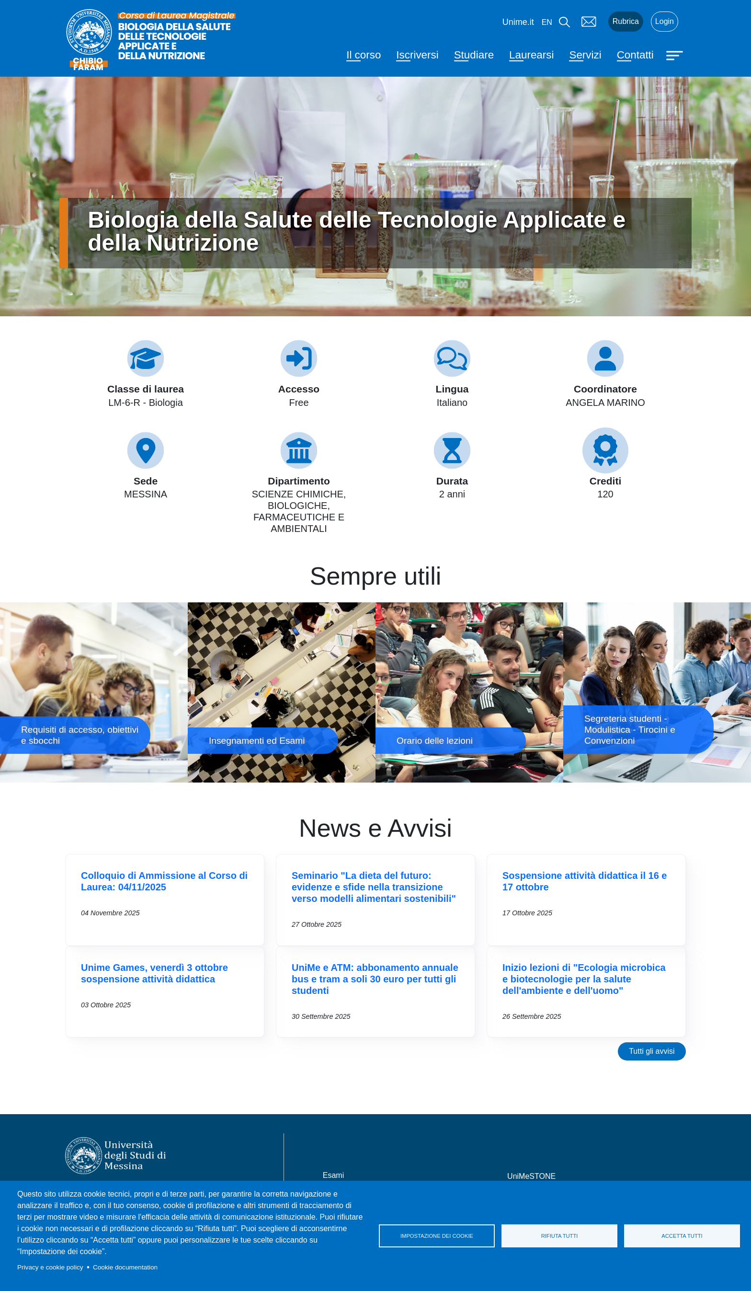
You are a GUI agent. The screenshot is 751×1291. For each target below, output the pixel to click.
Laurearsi (531, 55)
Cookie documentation (125, 1267)
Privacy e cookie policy (50, 1267)
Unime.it (518, 22)
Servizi (585, 55)
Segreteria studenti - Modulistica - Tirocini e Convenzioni (657, 692)
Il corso (363, 55)
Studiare (474, 55)
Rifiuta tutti (559, 1236)
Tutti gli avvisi (651, 1051)
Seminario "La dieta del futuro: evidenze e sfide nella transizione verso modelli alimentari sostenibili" (374, 887)
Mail (589, 22)
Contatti (635, 55)
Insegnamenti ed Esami (282, 692)
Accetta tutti (681, 1236)
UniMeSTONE (531, 1176)
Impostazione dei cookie (436, 1236)
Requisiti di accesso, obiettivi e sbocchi (94, 692)
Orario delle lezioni (469, 692)
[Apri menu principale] (676, 54)
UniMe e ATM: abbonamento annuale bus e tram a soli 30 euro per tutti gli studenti (375, 979)
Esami (333, 1175)
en (547, 22)
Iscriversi (417, 55)
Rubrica (626, 21)
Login (664, 21)
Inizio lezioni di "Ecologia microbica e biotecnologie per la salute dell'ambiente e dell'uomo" (584, 979)
